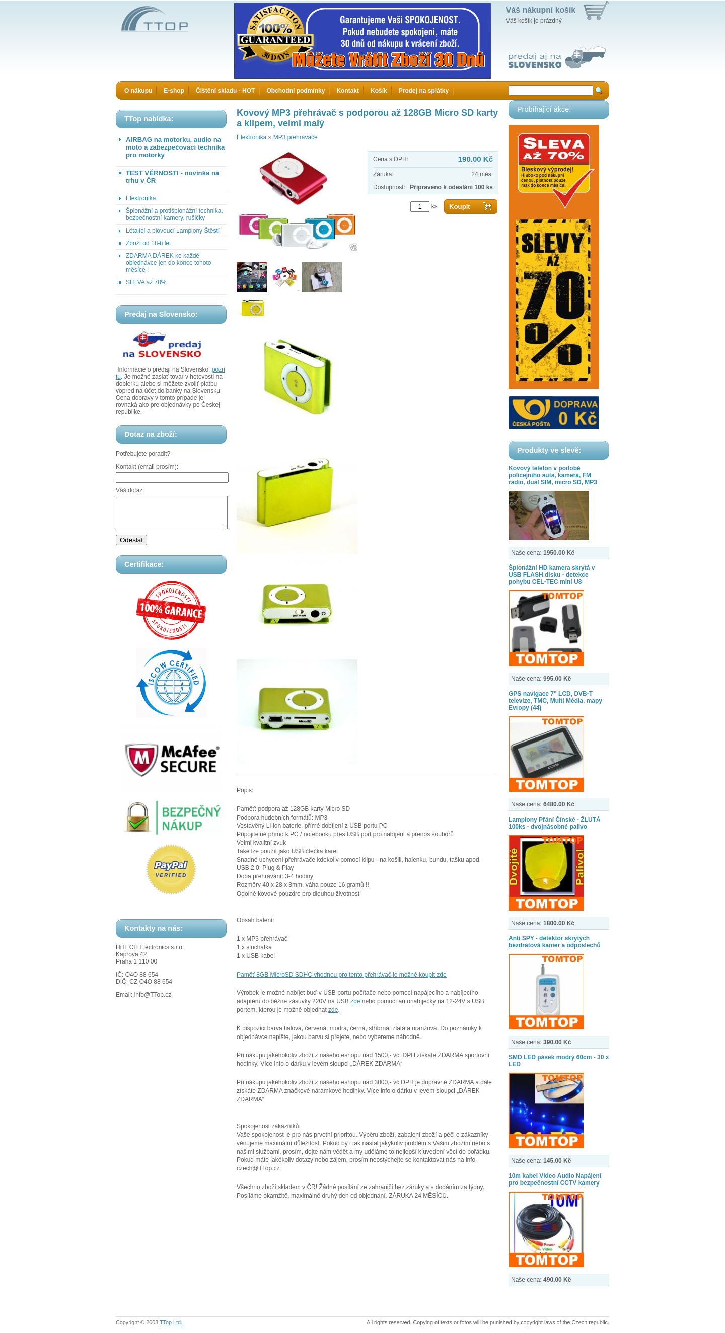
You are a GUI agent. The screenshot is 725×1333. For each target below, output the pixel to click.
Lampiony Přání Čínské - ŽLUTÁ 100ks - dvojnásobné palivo (555, 823)
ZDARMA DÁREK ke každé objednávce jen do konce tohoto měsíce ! (168, 262)
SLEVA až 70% (146, 282)
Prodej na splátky (424, 90)
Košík (379, 90)
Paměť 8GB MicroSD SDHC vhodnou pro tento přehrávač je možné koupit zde (342, 974)
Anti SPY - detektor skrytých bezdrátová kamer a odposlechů (555, 942)
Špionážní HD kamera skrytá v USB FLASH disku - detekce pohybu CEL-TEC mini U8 (552, 574)
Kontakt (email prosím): (147, 466)
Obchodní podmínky (295, 90)
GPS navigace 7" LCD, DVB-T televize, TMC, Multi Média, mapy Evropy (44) (555, 700)
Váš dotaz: (130, 490)
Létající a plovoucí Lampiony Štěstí (173, 230)
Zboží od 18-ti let (148, 243)
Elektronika (141, 198)
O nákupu (138, 90)
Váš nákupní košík (540, 10)
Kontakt (347, 90)
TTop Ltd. (171, 1322)
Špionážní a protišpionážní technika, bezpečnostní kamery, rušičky (174, 214)
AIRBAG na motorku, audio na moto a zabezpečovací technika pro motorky (175, 147)
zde (355, 1001)
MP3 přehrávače (295, 137)
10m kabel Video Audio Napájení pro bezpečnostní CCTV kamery (555, 1179)
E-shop (174, 90)
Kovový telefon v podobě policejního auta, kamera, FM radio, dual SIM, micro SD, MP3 (553, 475)
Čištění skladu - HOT (225, 90)
